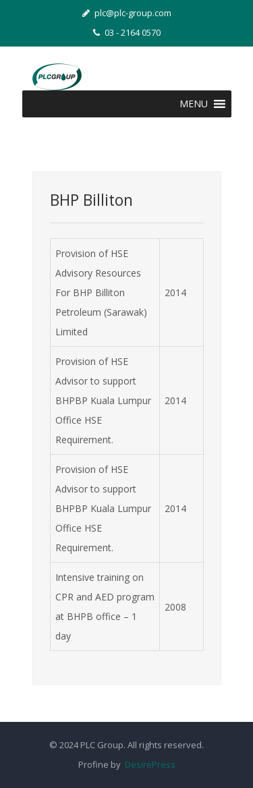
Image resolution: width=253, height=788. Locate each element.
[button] (193, 103)
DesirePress (148, 764)
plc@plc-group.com (126, 13)
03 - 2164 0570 (127, 32)
